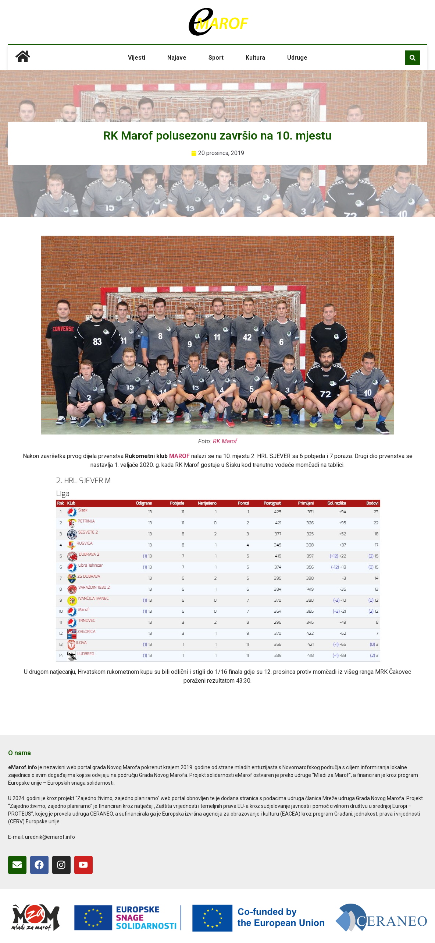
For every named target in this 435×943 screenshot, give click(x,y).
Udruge (297, 57)
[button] (412, 57)
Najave (176, 57)
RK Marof (225, 441)
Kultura (255, 57)
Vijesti (136, 57)
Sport (216, 57)
